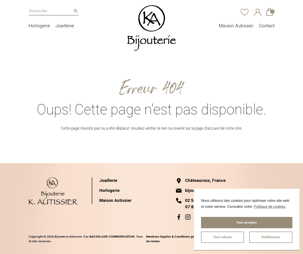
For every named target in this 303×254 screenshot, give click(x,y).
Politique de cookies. (270, 206)
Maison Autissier (236, 25)
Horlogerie (39, 25)
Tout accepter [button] (246, 222)
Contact (267, 25)
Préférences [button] (271, 237)
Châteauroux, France (201, 180)
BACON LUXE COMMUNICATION (112, 236)
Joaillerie (64, 25)
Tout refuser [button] (222, 237)
